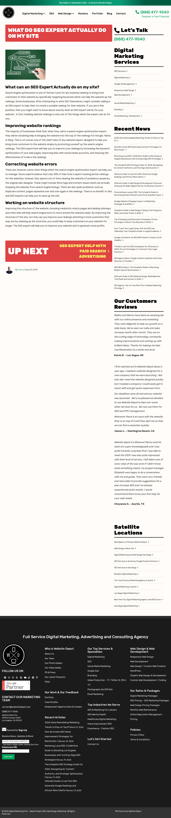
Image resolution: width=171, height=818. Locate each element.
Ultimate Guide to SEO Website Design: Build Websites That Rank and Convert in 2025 (137, 277)
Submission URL (9, 747)
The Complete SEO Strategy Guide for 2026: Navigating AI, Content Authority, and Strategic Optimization (138, 166)
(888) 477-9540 (152, 12)
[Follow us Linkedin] (33, 677)
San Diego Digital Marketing (126, 606)
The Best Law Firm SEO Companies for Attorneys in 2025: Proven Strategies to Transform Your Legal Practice (136, 249)
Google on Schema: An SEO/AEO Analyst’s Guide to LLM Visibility (137, 238)
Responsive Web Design (124, 90)
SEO (51, 13)
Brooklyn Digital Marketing (125, 574)
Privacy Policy (137, 735)
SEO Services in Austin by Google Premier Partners (136, 561)
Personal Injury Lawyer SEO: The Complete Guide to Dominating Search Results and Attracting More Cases (137, 193)
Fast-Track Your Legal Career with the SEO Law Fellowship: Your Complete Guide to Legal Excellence (136, 229)
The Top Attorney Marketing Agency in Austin (133, 580)
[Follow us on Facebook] (5, 677)
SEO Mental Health (97, 714)
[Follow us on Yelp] (17, 677)
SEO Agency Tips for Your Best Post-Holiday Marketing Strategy (137, 286)
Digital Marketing (33, 13)
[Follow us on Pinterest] (37, 677)
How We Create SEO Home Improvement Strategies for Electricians (138, 148)
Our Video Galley (53, 668)
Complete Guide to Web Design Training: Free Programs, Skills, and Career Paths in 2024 (138, 211)
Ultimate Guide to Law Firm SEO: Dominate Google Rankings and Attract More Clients (136, 175)
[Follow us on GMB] (21, 677)
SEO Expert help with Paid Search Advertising (84, 251)
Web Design (66, 13)
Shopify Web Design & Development (148, 675)
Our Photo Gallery (53, 663)
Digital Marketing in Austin (125, 587)
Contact (121, 13)
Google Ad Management (124, 84)
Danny (21, 270)
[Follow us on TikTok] (29, 677)
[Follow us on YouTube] (25, 677)
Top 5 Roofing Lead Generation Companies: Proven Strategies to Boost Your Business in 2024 (136, 220)
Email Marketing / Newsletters (127, 116)
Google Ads (93, 671)
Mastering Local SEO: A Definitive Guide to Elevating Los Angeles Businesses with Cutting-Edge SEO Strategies (138, 157)
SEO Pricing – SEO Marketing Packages (149, 700)
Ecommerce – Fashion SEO (101, 728)
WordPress (135, 671)
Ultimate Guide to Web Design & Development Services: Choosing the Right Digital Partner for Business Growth (138, 184)
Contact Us (93, 744)
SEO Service (120, 811)
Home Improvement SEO (100, 724)
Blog (109, 13)
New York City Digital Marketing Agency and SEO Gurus (137, 599)
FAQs (47, 681)
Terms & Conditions (140, 739)
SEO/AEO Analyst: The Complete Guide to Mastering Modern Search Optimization (136, 268)
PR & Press (50, 672)
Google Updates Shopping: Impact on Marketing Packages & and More (134, 202)
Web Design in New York (124, 548)
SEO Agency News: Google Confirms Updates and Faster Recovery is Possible (138, 259)
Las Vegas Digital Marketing (126, 593)
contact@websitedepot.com (16, 707)
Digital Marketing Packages (144, 696)
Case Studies (51, 702)
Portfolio (97, 13)
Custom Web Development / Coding (148, 680)
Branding (118, 109)
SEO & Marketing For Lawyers (102, 710)
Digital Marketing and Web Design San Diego (132, 555)
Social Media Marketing (124, 103)
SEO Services (120, 71)
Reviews (83, 13)
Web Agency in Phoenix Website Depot (130, 542)
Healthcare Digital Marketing (102, 719)
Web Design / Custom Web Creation (148, 666)
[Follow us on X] (9, 677)
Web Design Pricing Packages (145, 705)
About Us (49, 654)
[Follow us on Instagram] (13, 677)
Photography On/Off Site (100, 689)
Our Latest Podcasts (55, 677)
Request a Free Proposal (155, 16)
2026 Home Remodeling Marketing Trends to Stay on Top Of (139, 139)
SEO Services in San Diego (125, 568)
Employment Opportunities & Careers (63, 707)
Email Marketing (95, 694)
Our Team (49, 658)
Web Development (122, 95)
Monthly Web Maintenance (143, 710)
